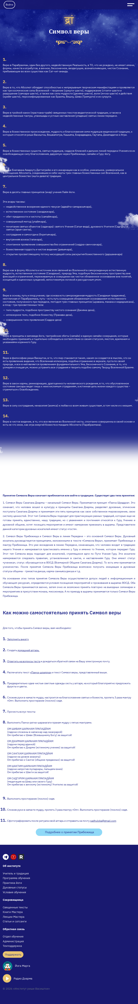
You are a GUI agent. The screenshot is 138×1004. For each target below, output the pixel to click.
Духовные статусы (15, 887)
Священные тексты (15, 907)
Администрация (13, 941)
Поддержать (13, 954)
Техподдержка (12, 946)
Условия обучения (14, 892)
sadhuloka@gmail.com (103, 820)
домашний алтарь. (28, 650)
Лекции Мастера (13, 916)
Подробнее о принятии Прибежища (69, 832)
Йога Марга (16, 966)
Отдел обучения (13, 936)
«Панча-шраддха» (40, 672)
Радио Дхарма (17, 978)
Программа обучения (16, 878)
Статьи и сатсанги (15, 921)
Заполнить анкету (18, 639)
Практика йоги (12, 883)
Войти (9, 4)
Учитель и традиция (16, 873)
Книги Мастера (13, 912)
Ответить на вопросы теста (23, 661)
